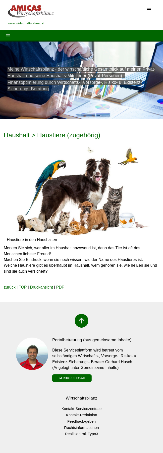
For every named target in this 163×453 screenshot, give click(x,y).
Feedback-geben (81, 421)
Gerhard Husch (72, 378)
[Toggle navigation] (149, 8)
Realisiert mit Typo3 (81, 434)
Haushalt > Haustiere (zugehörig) (52, 135)
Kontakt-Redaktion (81, 415)
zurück (9, 287)
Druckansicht (41, 287)
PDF (60, 287)
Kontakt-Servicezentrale (81, 408)
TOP (23, 287)
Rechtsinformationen (81, 427)
